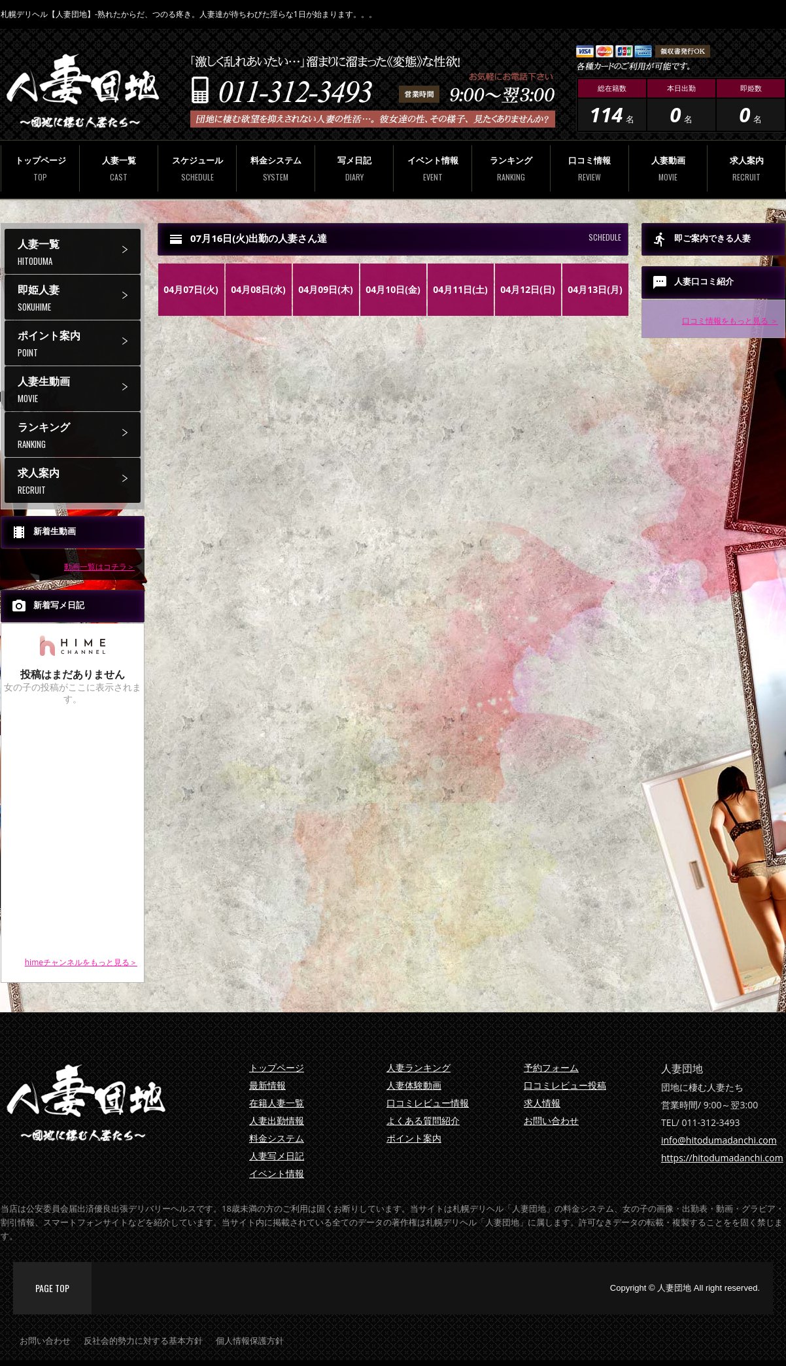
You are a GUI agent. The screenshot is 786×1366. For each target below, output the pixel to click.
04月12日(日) (527, 289)
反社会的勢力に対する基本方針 (143, 1340)
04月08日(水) (258, 289)
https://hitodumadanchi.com (722, 1158)
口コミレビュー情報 (427, 1103)
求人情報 (542, 1103)
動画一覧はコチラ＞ (99, 566)
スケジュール (197, 168)
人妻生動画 (79, 389)
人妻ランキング (418, 1067)
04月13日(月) (595, 289)
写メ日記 (354, 168)
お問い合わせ (551, 1120)
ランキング (511, 168)
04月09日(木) (325, 289)
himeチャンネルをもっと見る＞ (81, 962)
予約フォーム (551, 1067)
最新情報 (267, 1085)
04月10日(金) (393, 289)
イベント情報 (432, 168)
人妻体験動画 (413, 1085)
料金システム (276, 168)
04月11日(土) (460, 289)
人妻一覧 (119, 168)
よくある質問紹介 (423, 1120)
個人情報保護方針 (250, 1340)
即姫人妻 (79, 297)
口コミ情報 (589, 168)
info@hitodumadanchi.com (719, 1140)
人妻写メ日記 (276, 1156)
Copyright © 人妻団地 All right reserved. (685, 1288)
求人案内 (746, 168)
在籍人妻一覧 (276, 1103)
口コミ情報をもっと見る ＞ (730, 320)
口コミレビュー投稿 (565, 1085)
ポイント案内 (79, 343)
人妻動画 (668, 168)
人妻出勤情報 (276, 1120)
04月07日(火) (190, 289)
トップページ (40, 168)
